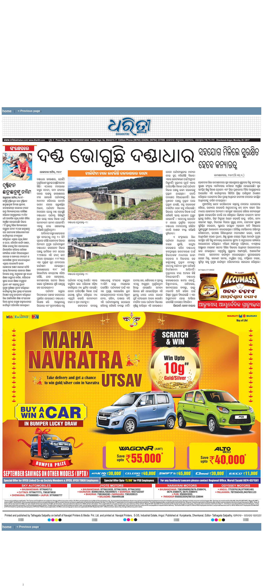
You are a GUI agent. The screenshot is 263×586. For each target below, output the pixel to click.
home (6, 111)
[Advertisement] (65, 53)
